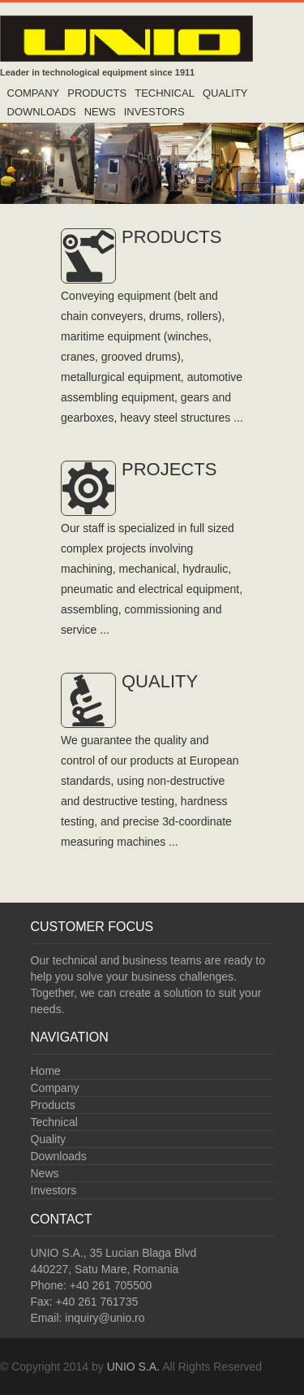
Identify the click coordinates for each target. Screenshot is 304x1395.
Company (33, 93)
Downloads (41, 112)
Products (96, 93)
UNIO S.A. (133, 1366)
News (100, 112)
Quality (225, 93)
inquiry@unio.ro (104, 1317)
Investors (154, 112)
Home (46, 1070)
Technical (165, 93)
